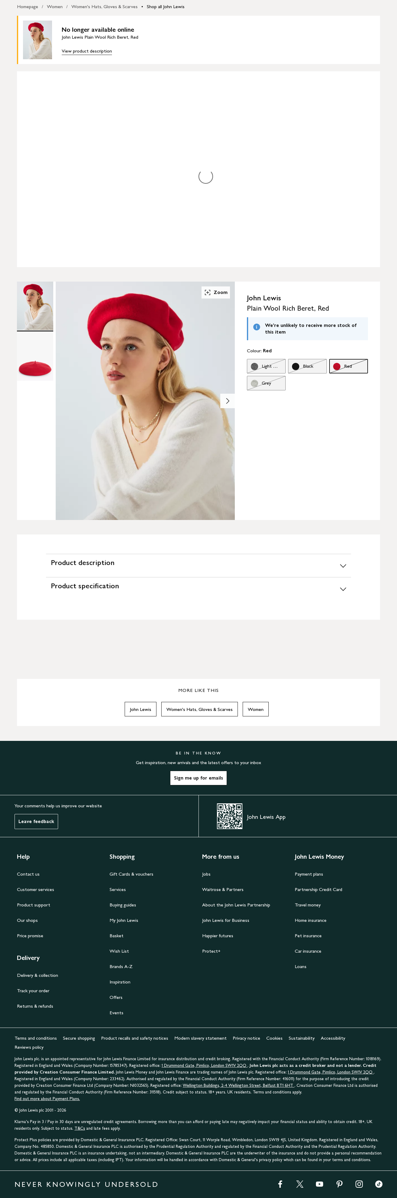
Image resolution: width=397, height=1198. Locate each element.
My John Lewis (124, 920)
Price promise (30, 935)
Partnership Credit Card (318, 889)
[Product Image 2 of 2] (35, 356)
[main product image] (42, 40)
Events (116, 1013)
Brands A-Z (121, 966)
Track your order (33, 990)
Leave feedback (36, 821)
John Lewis (140, 709)
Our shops (27, 920)
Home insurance (310, 920)
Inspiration (120, 982)
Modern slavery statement (200, 1038)
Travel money (308, 905)
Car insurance (308, 951)
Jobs (206, 874)
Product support (33, 905)
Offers (116, 997)
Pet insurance (308, 935)
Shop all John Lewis (166, 6)
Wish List (119, 951)
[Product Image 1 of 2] (35, 306)
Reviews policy (29, 1047)
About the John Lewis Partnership (236, 905)
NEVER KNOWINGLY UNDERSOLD (87, 1184)
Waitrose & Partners (223, 889)
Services (118, 889)
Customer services (35, 889)
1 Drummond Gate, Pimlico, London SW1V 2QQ (205, 1065)
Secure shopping (79, 1038)
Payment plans (309, 874)
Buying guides (123, 905)
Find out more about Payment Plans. (47, 1098)
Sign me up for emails (198, 778)
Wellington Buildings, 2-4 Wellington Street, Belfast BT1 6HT (238, 1085)
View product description (87, 51)
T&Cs (79, 1128)
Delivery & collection (37, 975)
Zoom (216, 292)
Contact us (28, 874)
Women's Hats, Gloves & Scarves (104, 6)
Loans (301, 966)
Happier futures (217, 935)
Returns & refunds (35, 1006)
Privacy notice (246, 1038)
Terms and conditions (36, 1038)
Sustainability (302, 1038)
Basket (116, 935)
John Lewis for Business (225, 920)
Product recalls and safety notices (134, 1038)
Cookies (274, 1038)
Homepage (27, 6)
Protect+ (211, 951)
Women (55, 6)
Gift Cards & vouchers (131, 874)
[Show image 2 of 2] (227, 401)
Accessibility (333, 1038)
